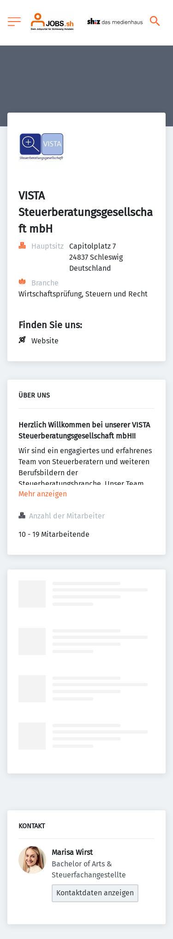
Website (45, 340)
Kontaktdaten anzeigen (95, 892)
